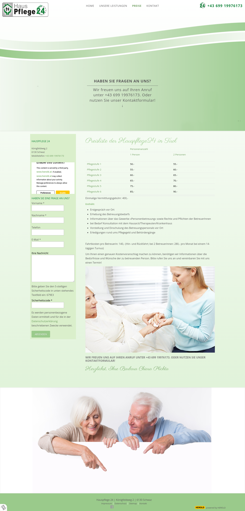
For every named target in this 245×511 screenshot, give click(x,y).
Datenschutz (120, 503)
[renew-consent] (3, 507)
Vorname (38, 203)
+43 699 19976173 (225, 5)
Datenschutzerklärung (45, 321)
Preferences (45, 193)
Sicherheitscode (42, 300)
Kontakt (143, 503)
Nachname (39, 215)
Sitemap (133, 503)
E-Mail (36, 239)
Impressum (106, 503)
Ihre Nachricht (40, 253)
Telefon (36, 227)
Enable (63, 193)
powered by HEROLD (216, 507)
